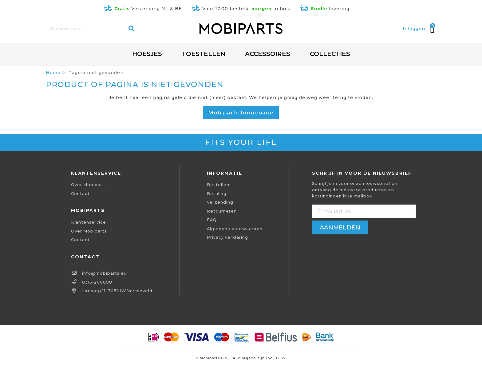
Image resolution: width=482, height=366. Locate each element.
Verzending (220, 202)
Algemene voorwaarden (235, 228)
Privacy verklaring (227, 237)
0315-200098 (97, 282)
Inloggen (414, 28)
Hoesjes (147, 54)
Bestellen (218, 184)
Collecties (330, 54)
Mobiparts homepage (241, 112)
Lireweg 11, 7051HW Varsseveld (117, 290)
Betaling (217, 193)
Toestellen (203, 54)
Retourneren (222, 211)
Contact (80, 193)
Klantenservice (88, 222)
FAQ (212, 219)
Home (53, 72)
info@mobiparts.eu (104, 273)
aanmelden (340, 227)
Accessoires (267, 54)
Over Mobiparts (89, 184)
